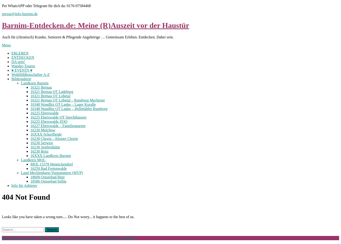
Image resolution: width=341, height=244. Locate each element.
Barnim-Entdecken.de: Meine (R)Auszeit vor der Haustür (95, 25)
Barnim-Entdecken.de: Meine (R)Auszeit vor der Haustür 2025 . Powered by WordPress (69, 238)
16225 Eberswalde (44, 113)
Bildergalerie (21, 79)
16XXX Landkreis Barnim (50, 156)
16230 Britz (39, 151)
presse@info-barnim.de (20, 14)
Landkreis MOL (33, 160)
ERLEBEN (20, 53)
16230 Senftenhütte (45, 147)
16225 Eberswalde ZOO (48, 122)
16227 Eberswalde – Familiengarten (58, 126)
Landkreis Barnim (34, 83)
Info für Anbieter (24, 186)
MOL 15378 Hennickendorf (51, 164)
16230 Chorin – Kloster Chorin (54, 139)
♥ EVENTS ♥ (21, 70)
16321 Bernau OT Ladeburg (51, 92)
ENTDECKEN (22, 57)
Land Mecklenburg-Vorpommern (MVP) (52, 173)
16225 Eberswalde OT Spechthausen (58, 117)
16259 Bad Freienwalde (48, 168)
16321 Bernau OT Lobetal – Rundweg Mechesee (67, 100)
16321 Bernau (41, 87)
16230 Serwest (41, 143)
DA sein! (18, 62)
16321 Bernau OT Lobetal (50, 96)
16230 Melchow (42, 130)
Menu (6, 45)
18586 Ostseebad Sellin (48, 181)
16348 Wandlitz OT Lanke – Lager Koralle (63, 104)
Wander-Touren (23, 66)
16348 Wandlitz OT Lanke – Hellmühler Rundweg (68, 109)
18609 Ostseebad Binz (47, 177)
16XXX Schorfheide (46, 134)
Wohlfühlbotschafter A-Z (30, 75)
